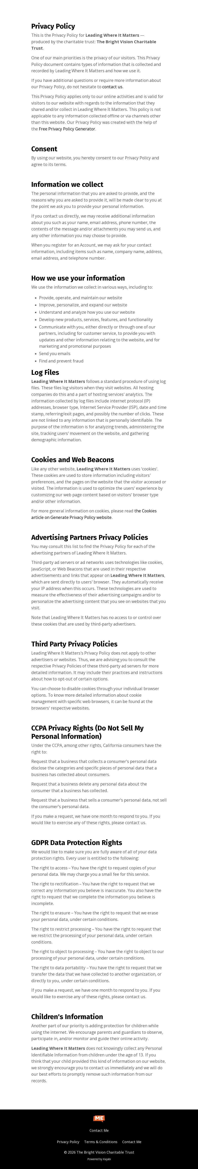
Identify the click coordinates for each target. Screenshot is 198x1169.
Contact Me (99, 1130)
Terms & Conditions (100, 1141)
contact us (112, 86)
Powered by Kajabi (99, 1159)
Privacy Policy (68, 1141)
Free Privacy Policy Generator (67, 129)
